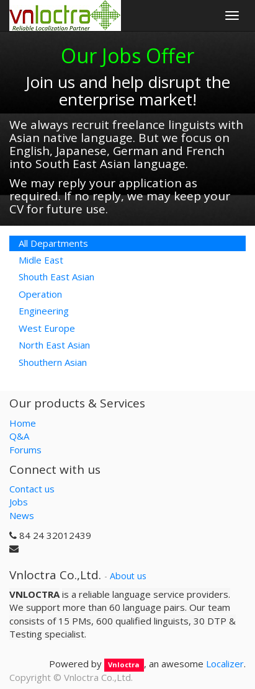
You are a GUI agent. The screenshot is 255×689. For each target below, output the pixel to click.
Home (22, 423)
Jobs (18, 502)
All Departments (53, 243)
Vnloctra (124, 664)
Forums (25, 449)
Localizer (225, 663)
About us (128, 576)
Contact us (32, 488)
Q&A (19, 436)
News (21, 515)
